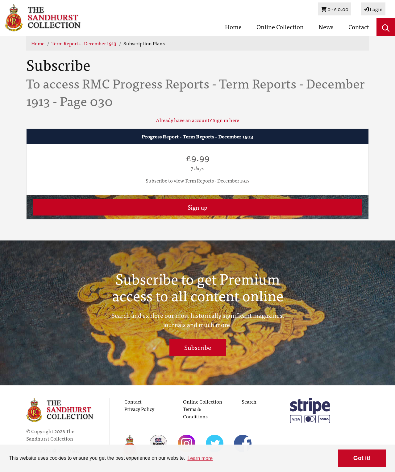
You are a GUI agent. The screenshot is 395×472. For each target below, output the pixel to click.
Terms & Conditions (195, 412)
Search (249, 401)
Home (233, 27)
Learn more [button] (200, 458)
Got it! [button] (362, 458)
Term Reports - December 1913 (84, 43)
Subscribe (197, 347)
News (326, 27)
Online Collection (280, 27)
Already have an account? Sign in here (197, 120)
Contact (358, 27)
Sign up (197, 207)
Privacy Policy (139, 409)
